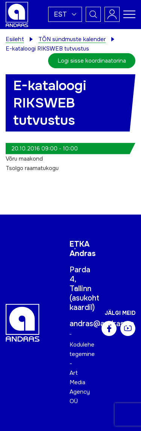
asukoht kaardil (84, 302)
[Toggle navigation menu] (129, 14)
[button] (65, 14)
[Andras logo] (17, 14)
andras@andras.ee (102, 323)
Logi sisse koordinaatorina (92, 60)
